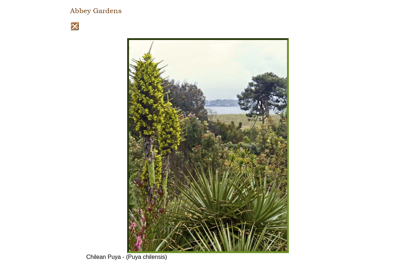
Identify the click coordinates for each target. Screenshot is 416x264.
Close (74, 26)
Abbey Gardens (96, 11)
